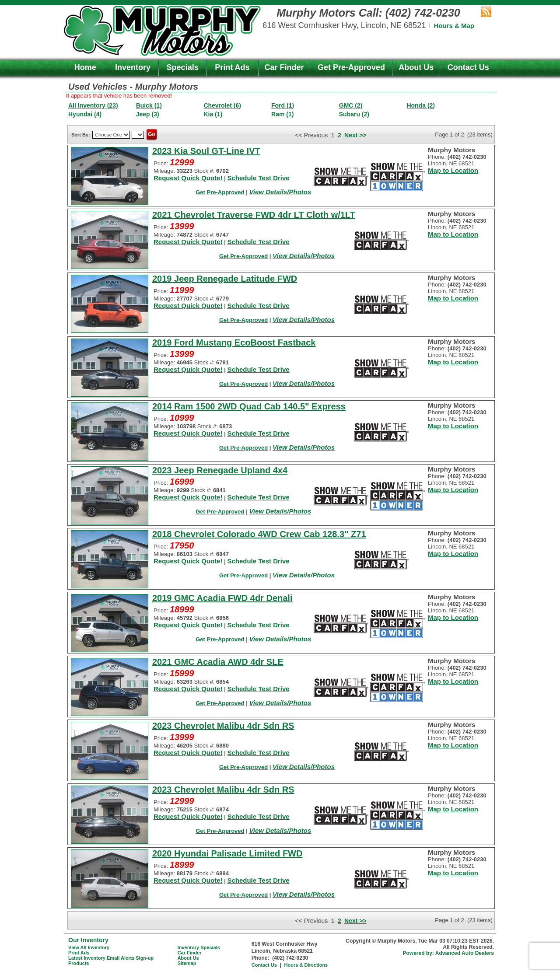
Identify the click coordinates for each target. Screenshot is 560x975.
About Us (416, 67)
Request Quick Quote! (188, 178)
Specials (183, 67)
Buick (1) (149, 105)
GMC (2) (351, 105)
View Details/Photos (280, 192)
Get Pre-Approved (351, 67)
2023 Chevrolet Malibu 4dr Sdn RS (223, 725)
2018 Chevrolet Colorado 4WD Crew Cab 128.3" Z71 (259, 534)
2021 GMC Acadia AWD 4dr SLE (218, 662)
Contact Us (468, 67)
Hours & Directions (306, 965)
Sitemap (187, 963)
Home (85, 67)
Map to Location (453, 170)
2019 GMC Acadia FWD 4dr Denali (222, 598)
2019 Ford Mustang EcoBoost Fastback (233, 342)
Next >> (355, 135)
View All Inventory (88, 947)
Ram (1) (282, 114)
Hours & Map (454, 25)
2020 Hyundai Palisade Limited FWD (227, 853)
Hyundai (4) (85, 114)
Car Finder (284, 67)
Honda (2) (420, 105)
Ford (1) (282, 105)
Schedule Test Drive (258, 178)
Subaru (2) (354, 114)
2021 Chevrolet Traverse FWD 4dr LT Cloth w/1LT (253, 215)
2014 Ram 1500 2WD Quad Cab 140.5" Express (249, 406)
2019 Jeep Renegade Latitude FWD (224, 278)
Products (78, 963)
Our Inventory (88, 940)
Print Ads (232, 67)
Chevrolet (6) (222, 105)
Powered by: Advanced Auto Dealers (448, 953)
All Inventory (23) (93, 105)
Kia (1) (212, 114)
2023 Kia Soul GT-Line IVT (206, 151)
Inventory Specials (199, 947)
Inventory (132, 67)
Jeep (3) (147, 114)
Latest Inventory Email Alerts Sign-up (111, 958)
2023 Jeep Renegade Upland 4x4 (219, 470)
